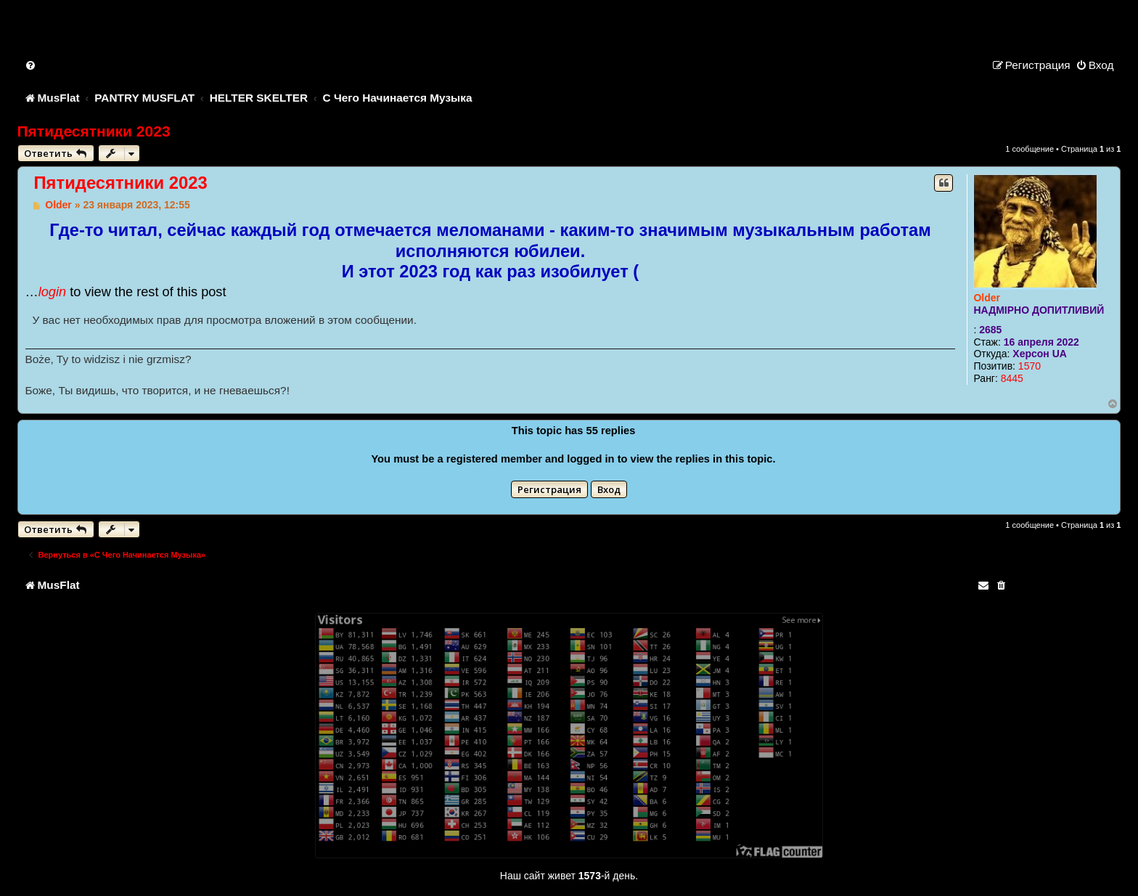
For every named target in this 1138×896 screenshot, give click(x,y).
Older (986, 298)
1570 (1029, 366)
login (52, 292)
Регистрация (549, 489)
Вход (609, 489)
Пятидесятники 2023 (94, 131)
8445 (1012, 378)
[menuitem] (31, 65)
